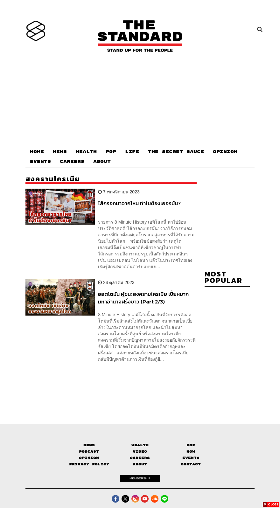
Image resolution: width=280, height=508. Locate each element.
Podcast (89, 451)
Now (190, 451)
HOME (37, 152)
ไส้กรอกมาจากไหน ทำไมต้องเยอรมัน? (139, 203)
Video (140, 451)
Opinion (89, 458)
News (89, 445)
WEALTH (86, 152)
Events (191, 458)
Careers (140, 458)
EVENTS (40, 161)
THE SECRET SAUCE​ (176, 152)
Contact (191, 464)
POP (111, 152)
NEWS (60, 152)
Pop (190, 445)
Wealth (140, 445)
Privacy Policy (89, 464)
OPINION (225, 152)
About (140, 464)
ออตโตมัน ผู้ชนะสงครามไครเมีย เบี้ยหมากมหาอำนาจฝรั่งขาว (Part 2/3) (143, 297)
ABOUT (102, 161)
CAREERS (72, 161)
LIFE (132, 152)
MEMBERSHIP (140, 478)
